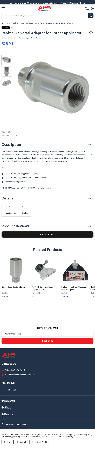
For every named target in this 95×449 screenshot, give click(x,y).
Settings (7, 442)
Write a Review (36, 38)
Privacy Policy (67, 436)
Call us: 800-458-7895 (15, 370)
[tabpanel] (16, 282)
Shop (6, 407)
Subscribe (47, 341)
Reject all (21, 442)
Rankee (13, 28)
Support (8, 400)
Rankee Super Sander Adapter (13, 287)
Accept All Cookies (40, 442)
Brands (8, 414)
